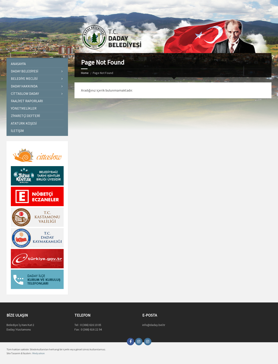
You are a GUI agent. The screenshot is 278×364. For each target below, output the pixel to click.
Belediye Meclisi (24, 78)
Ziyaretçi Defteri (25, 116)
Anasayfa (18, 64)
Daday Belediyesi (24, 71)
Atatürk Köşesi (24, 123)
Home (85, 73)
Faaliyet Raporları (27, 101)
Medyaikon (38, 353)
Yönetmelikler (23, 108)
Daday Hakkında (24, 86)
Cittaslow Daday (25, 93)
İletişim (17, 131)
